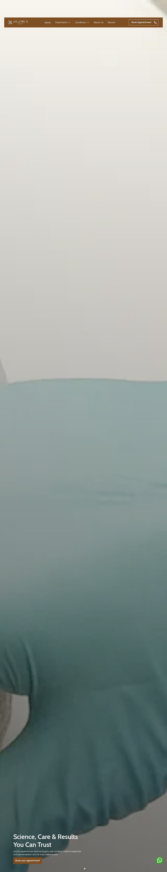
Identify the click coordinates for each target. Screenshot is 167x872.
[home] (18, 22)
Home (48, 22)
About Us (99, 22)
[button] (63, 22)
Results (111, 22)
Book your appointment (27, 860)
